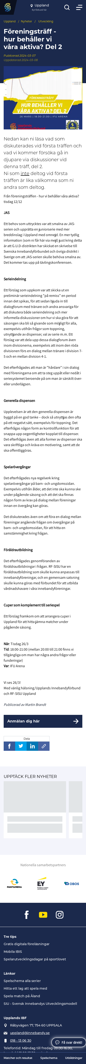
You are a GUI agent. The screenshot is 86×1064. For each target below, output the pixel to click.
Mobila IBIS (13, 952)
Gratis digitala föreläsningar (27, 944)
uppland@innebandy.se (30, 1033)
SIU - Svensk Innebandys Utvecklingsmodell (40, 1004)
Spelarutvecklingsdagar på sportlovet (35, 959)
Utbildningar (73, 1058)
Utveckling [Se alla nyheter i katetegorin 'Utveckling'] (45, 21)
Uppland (10, 21)
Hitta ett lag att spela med (25, 989)
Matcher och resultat (18, 1058)
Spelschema (48, 1058)
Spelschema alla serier (22, 981)
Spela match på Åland (22, 996)
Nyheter (26, 21)
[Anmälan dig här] (43, 721)
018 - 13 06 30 (20, 1041)
